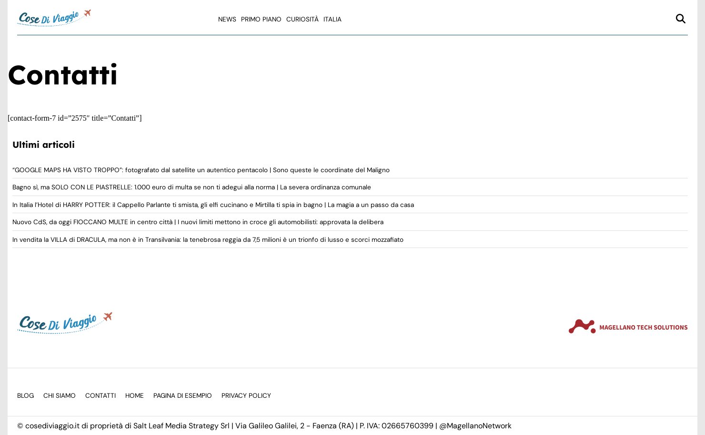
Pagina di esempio (182, 396)
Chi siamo (59, 396)
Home (134, 396)
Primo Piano (261, 19)
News (227, 19)
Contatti (100, 396)
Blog (25, 396)
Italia (332, 19)
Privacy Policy (246, 396)
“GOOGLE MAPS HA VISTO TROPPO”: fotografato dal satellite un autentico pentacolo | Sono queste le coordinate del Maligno (201, 170)
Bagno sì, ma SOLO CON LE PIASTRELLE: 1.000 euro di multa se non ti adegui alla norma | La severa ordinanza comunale (191, 187)
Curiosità (302, 19)
